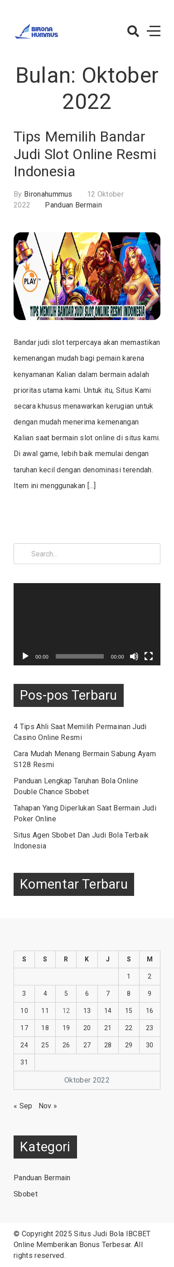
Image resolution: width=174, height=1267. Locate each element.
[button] (133, 31)
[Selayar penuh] (148, 656)
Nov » (48, 1106)
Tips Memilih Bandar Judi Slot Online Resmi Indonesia (85, 154)
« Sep (23, 1106)
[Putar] (25, 656)
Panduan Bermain (73, 205)
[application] (87, 624)
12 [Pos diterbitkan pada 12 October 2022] (66, 1010)
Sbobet (26, 1194)
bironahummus (48, 194)
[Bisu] (134, 656)
